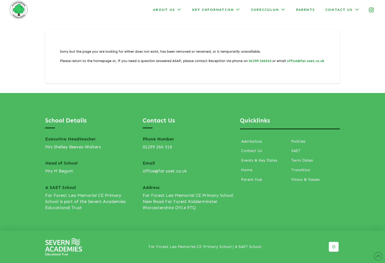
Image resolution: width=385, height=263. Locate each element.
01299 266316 (260, 61)
